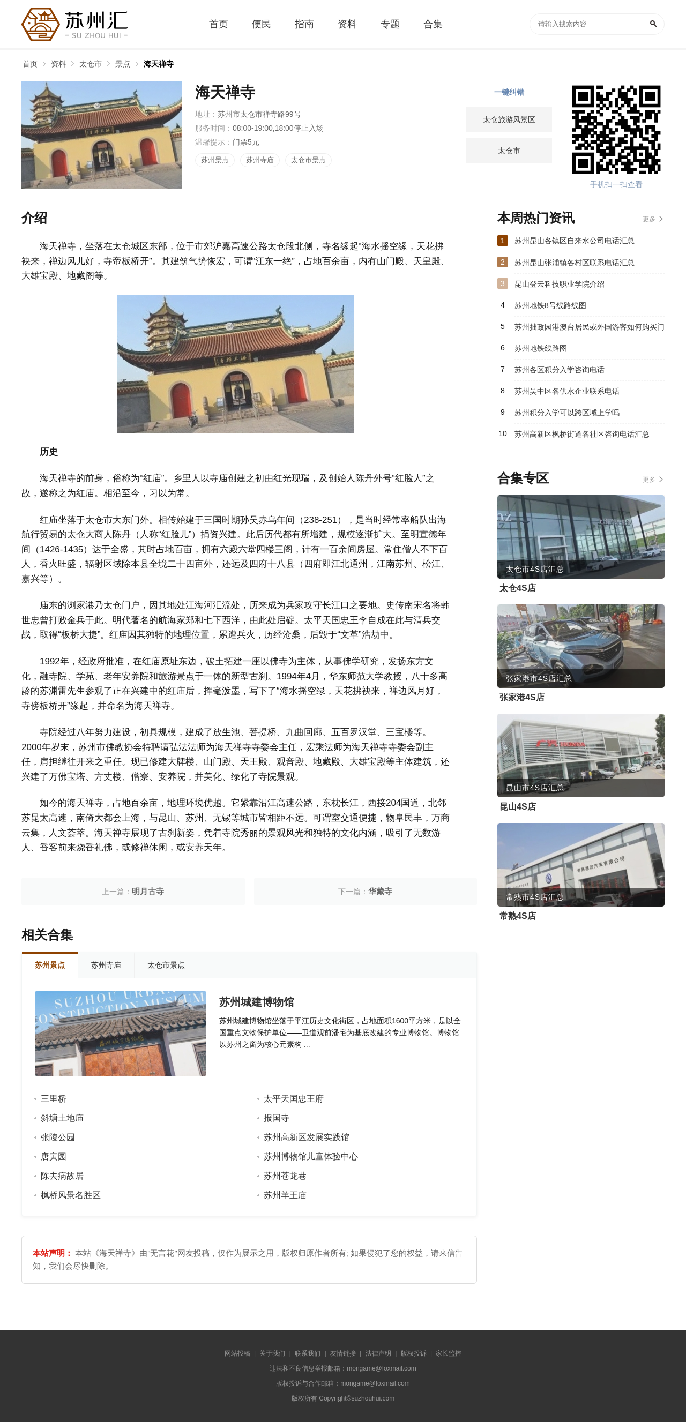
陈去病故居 (62, 1175)
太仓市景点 (308, 160)
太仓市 (90, 63)
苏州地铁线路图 (540, 348)
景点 (122, 63)
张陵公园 (58, 1137)
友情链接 (343, 1353)
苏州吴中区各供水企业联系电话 (567, 391)
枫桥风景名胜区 (71, 1195)
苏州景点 (215, 160)
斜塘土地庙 (62, 1117)
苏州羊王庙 (285, 1195)
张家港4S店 (522, 697)
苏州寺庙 (260, 160)
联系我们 (307, 1353)
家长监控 (448, 1353)
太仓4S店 (517, 588)
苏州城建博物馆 (256, 1002)
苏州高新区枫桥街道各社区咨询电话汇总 (582, 434)
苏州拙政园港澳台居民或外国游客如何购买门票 (589, 330)
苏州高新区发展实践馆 (306, 1137)
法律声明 (378, 1353)
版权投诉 (414, 1353)
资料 (58, 63)
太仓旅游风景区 (509, 119)
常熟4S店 (517, 915)
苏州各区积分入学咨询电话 (559, 369)
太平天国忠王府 (294, 1098)
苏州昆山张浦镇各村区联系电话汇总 (574, 262)
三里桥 (53, 1098)
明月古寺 (148, 891)
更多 (649, 219)
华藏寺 (380, 891)
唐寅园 (53, 1156)
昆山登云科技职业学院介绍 (559, 284)
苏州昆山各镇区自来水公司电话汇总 (574, 240)
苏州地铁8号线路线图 (550, 305)
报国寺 (276, 1117)
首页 (30, 63)
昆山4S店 (517, 806)
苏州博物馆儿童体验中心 (311, 1156)
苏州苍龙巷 (285, 1175)
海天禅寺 (159, 63)
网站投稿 (237, 1353)
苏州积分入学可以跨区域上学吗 (567, 412)
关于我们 (272, 1353)
